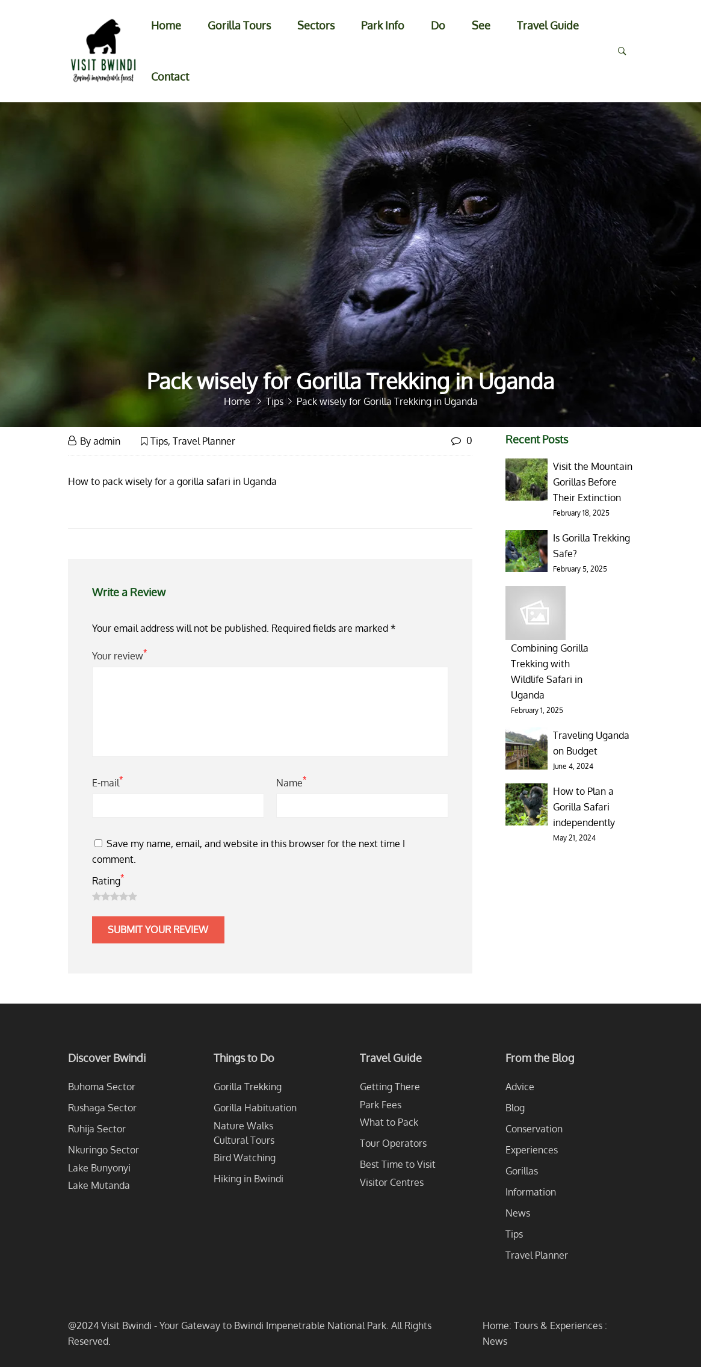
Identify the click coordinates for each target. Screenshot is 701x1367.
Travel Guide (548, 25)
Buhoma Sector (101, 1087)
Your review (119, 655)
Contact (170, 76)
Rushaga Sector (102, 1108)
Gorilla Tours (239, 25)
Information (530, 1192)
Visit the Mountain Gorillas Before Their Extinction (592, 482)
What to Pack (389, 1122)
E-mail (107, 782)
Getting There (390, 1087)
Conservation (534, 1129)
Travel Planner (204, 441)
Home (166, 25)
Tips (159, 441)
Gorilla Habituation (255, 1108)
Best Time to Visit (398, 1164)
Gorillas (521, 1171)
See (481, 25)
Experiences (531, 1150)
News (517, 1213)
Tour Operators (393, 1143)
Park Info (382, 25)
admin (106, 441)
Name (291, 782)
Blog (515, 1108)
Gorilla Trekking (248, 1087)
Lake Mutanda (99, 1185)
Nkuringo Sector (103, 1150)
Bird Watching (245, 1158)
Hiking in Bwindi (248, 1179)
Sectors (316, 25)
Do (438, 25)
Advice (519, 1087)
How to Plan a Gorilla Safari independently (584, 807)
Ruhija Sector (97, 1129)
